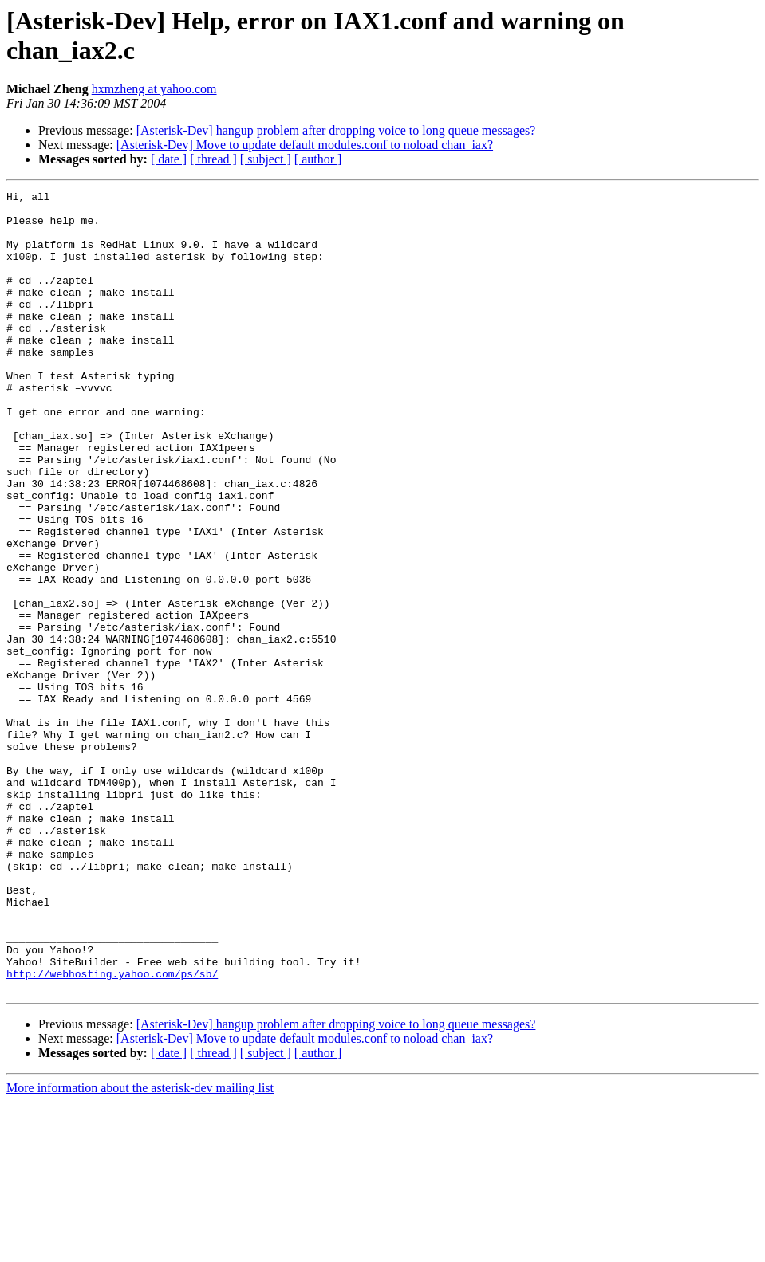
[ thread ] (213, 159)
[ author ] (318, 159)
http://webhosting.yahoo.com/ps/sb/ (112, 1131)
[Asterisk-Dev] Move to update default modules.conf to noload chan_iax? (304, 144)
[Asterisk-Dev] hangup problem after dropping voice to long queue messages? (336, 130)
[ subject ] (265, 159)
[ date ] (169, 159)
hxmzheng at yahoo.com (154, 89)
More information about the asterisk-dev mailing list (140, 1248)
